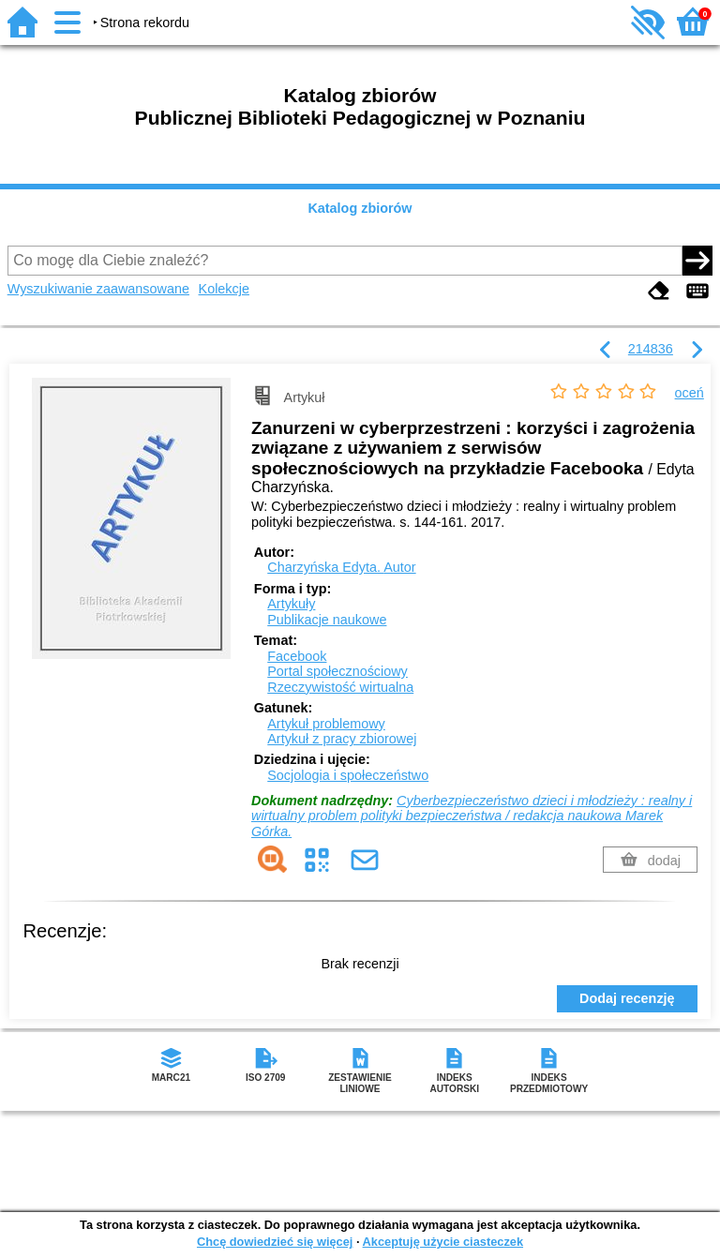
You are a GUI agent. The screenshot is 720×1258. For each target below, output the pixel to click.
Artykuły (291, 603)
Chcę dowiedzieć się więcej (274, 1242)
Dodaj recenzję (627, 998)
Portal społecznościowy (337, 671)
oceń (689, 392)
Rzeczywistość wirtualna (340, 687)
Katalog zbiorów (360, 208)
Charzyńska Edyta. (341, 567)
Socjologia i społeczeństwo (347, 775)
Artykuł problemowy (326, 723)
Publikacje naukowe (326, 619)
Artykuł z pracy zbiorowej (341, 738)
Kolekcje (224, 288)
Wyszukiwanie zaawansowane (98, 288)
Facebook (296, 656)
